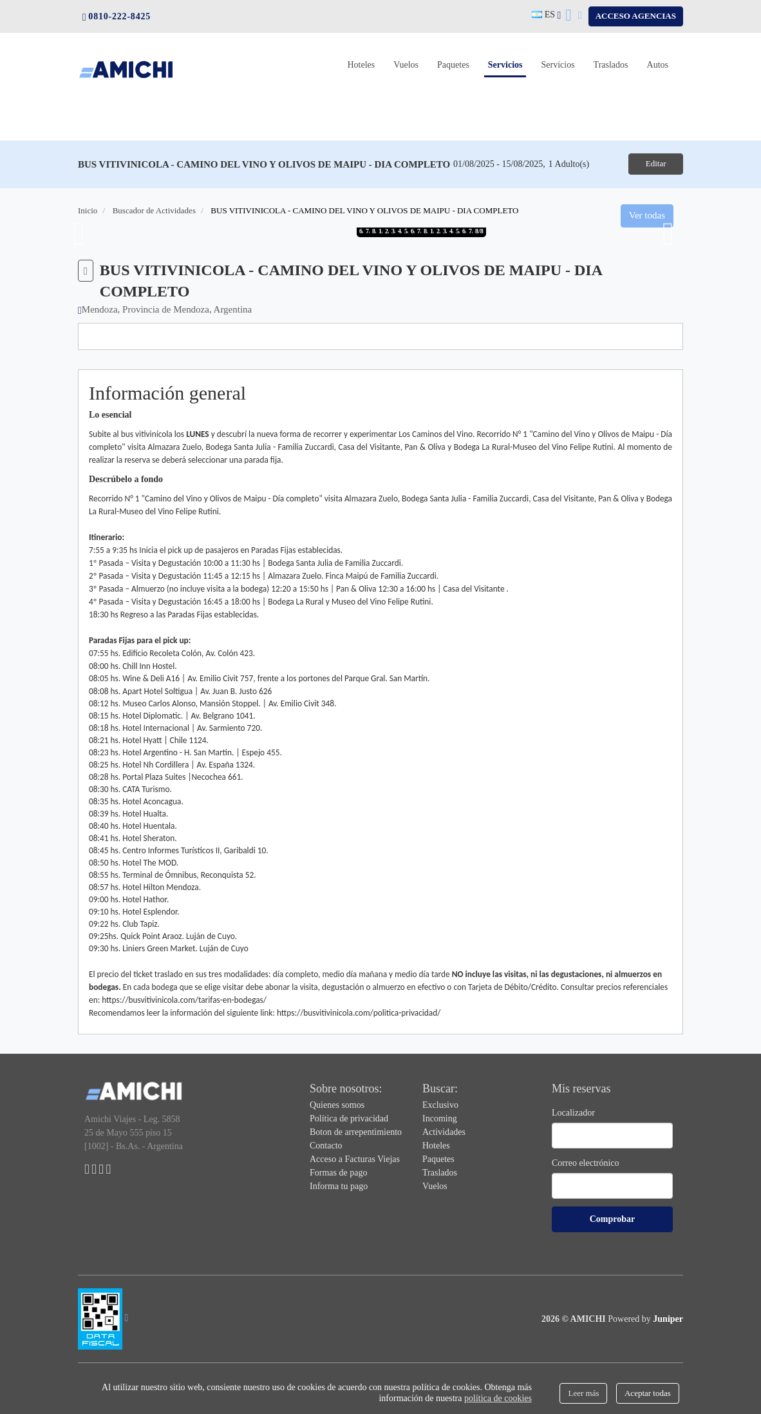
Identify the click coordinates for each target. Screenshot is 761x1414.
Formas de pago (338, 1171)
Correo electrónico (585, 1162)
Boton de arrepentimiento (356, 1131)
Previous (79, 233)
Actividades (443, 1131)
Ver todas (647, 214)
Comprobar (612, 1218)
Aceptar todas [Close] (648, 1393)
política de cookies (498, 1398)
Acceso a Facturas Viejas (355, 1158)
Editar (650, 163)
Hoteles (361, 65)
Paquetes (453, 65)
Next (668, 233)
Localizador (573, 1111)
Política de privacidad (349, 1117)
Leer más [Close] (583, 1393)
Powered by (645, 1317)
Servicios (507, 64)
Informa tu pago (339, 1185)
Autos (657, 65)
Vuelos (405, 65)
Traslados (611, 65)
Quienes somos (337, 1104)
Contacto (326, 1144)
